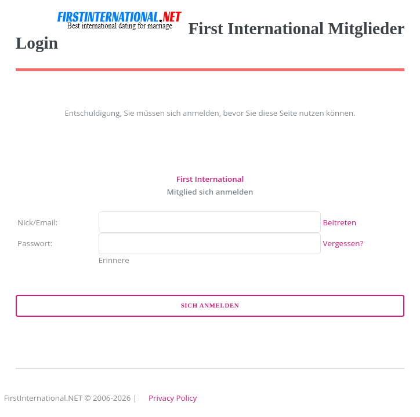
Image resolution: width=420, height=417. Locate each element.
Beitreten (340, 222)
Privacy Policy (173, 398)
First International (210, 179)
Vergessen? (343, 243)
